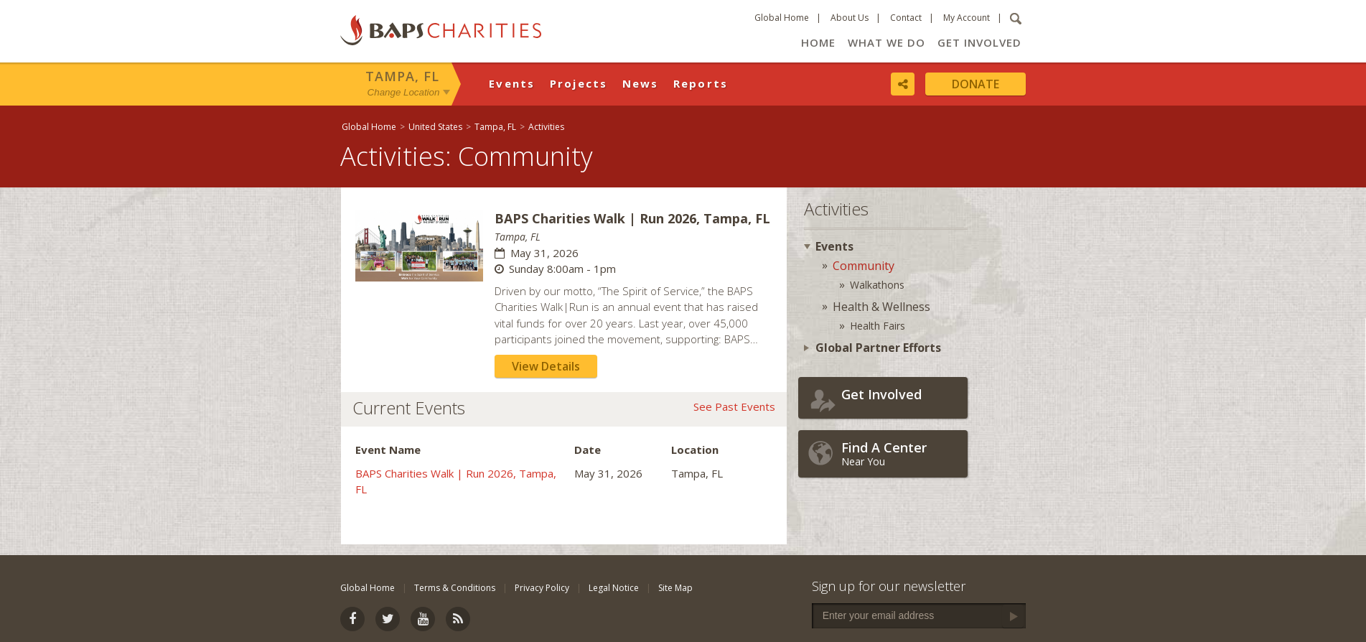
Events (512, 83)
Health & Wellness (881, 307)
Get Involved (979, 42)
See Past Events (734, 406)
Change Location (404, 92)
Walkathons (877, 285)
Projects (579, 83)
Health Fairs (877, 325)
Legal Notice (614, 588)
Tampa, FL (402, 76)
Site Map (675, 588)
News (640, 83)
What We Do (886, 42)
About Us (850, 17)
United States (435, 127)
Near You (900, 453)
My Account (966, 17)
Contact (906, 17)
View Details (546, 366)
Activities (546, 127)
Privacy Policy (542, 588)
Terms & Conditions (454, 588)
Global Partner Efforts (878, 347)
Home (818, 42)
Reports (701, 83)
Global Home (781, 17)
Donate (975, 84)
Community (863, 266)
